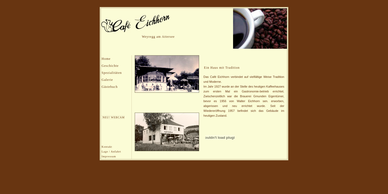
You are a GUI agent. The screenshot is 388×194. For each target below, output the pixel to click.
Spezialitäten (112, 73)
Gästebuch (110, 87)
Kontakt (107, 146)
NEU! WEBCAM (113, 117)
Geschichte (110, 66)
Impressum (109, 156)
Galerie (107, 80)
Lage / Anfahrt (111, 151)
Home (106, 59)
